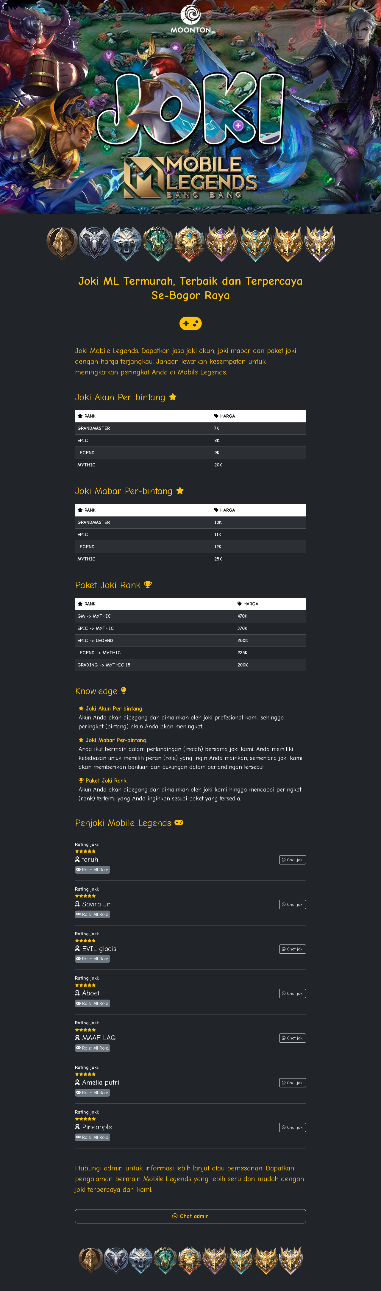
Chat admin (190, 1216)
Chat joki (292, 859)
